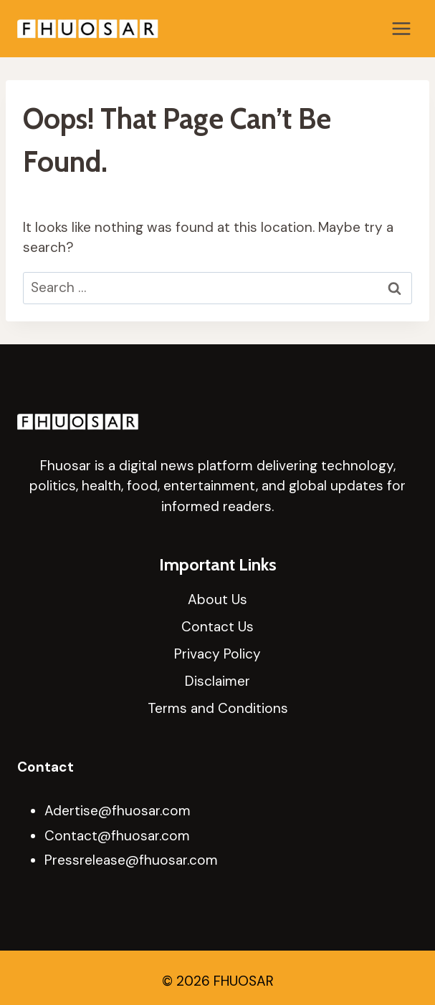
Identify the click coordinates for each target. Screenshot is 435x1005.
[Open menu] (401, 28)
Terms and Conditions (218, 708)
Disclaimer (217, 681)
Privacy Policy (217, 654)
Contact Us (217, 627)
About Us (217, 599)
